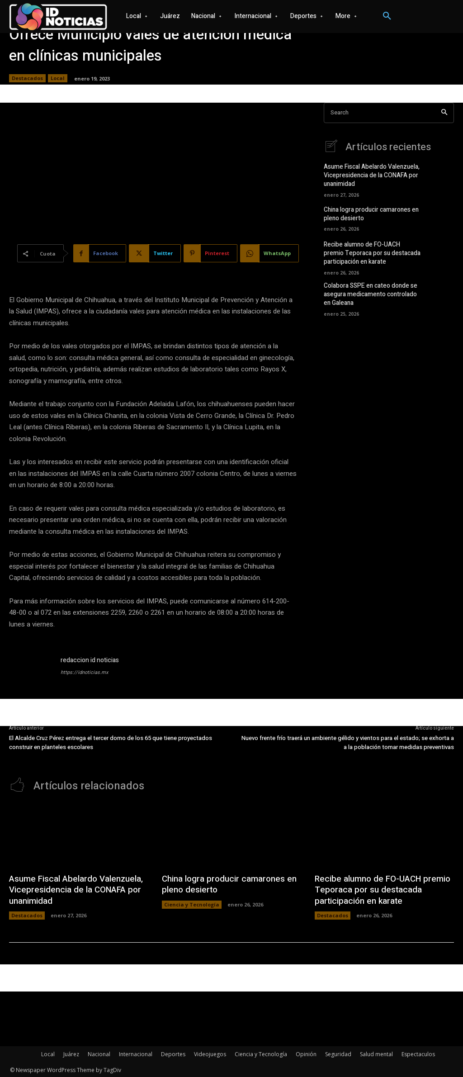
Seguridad (338, 1053)
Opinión (306, 1053)
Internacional (135, 1053)
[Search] (444, 113)
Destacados (27, 78)
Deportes (173, 1053)
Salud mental (376, 1053)
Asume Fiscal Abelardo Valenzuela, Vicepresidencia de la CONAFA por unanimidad (370, 174)
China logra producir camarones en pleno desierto (369, 212)
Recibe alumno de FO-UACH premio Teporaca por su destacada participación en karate (370, 251)
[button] (387, 16)
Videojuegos (210, 1053)
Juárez (71, 1053)
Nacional (99, 1053)
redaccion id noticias (90, 660)
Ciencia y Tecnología (191, 903)
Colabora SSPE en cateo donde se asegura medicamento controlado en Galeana (369, 290)
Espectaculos (418, 1053)
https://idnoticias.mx (84, 672)
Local (57, 78)
